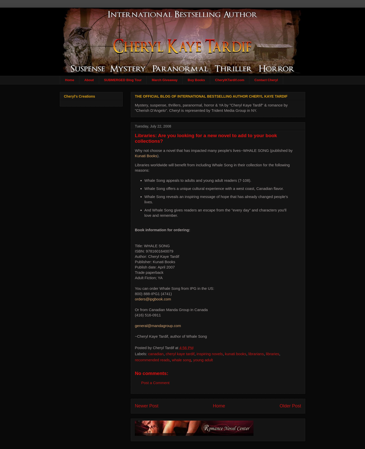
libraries (272, 354)
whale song (181, 360)
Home (69, 80)
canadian (156, 354)
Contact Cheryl (266, 80)
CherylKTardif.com (229, 80)
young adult (203, 360)
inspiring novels (210, 354)
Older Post (290, 405)
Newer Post (146, 405)
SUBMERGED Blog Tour (123, 80)
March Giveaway (165, 80)
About (89, 80)
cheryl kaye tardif (180, 354)
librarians (256, 354)
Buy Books (196, 80)
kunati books (235, 354)
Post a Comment (155, 383)
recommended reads (152, 360)
